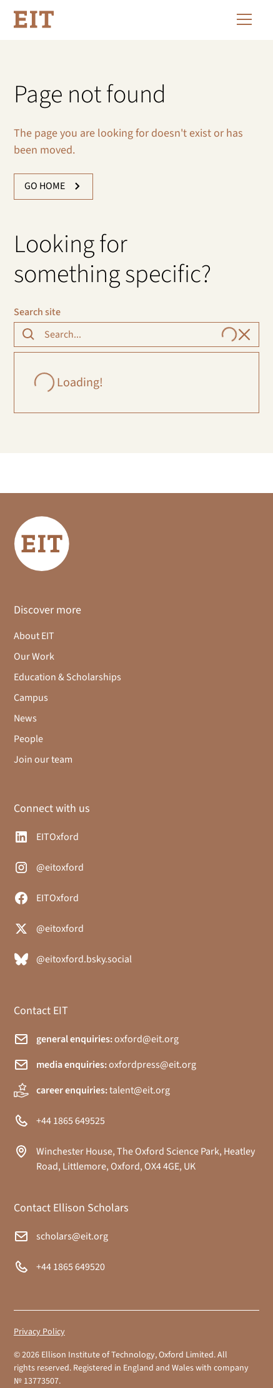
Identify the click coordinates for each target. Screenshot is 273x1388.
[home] (34, 19)
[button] (241, 19)
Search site (37, 312)
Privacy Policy (39, 1332)
